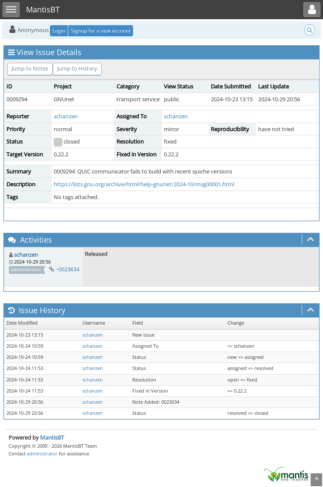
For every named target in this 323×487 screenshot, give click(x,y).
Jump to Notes (30, 68)
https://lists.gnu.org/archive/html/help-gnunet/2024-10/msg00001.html (144, 184)
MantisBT (52, 437)
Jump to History (77, 68)
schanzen (66, 116)
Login (58, 30)
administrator (42, 453)
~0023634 (67, 269)
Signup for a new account (101, 30)
